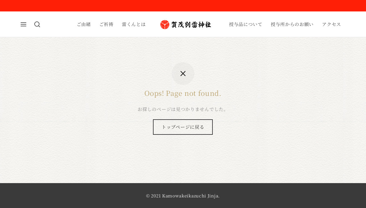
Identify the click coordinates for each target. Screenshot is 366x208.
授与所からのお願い (292, 24)
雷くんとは (134, 24)
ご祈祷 (106, 24)
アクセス (331, 24)
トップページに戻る (183, 127)
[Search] (37, 24)
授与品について (245, 24)
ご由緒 (84, 24)
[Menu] (23, 24)
